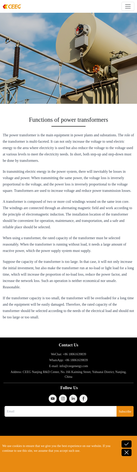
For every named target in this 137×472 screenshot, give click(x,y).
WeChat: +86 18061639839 (68, 354)
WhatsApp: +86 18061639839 (68, 360)
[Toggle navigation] (128, 6)
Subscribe (125, 411)
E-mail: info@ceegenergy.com (68, 366)
